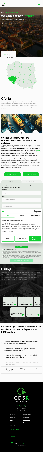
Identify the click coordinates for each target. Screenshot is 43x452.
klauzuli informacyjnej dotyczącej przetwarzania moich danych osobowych (27, 251)
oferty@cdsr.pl (8, 55)
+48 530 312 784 (9, 57)
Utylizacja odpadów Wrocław (11, 12)
